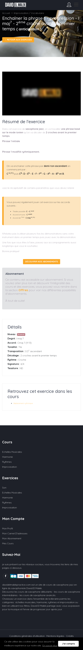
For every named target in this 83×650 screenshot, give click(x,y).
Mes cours (8, 543)
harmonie (42, 602)
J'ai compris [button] (68, 643)
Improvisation (9, 466)
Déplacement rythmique (23, 403)
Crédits (70, 635)
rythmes (52, 602)
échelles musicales (25, 602)
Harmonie (7, 456)
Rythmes (7, 461)
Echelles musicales (12, 451)
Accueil (6, 13)
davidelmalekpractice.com (16, 584)
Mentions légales (55, 635)
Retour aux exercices (18, 39)
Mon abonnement (11, 538)
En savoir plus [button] (49, 645)
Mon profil (7, 528)
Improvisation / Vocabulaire (29, 13)
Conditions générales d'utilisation (27, 635)
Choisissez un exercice (14, 598)
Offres (23, 290)
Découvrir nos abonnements (41, 261)
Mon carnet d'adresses (14, 533)
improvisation (67, 602)
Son (4, 487)
